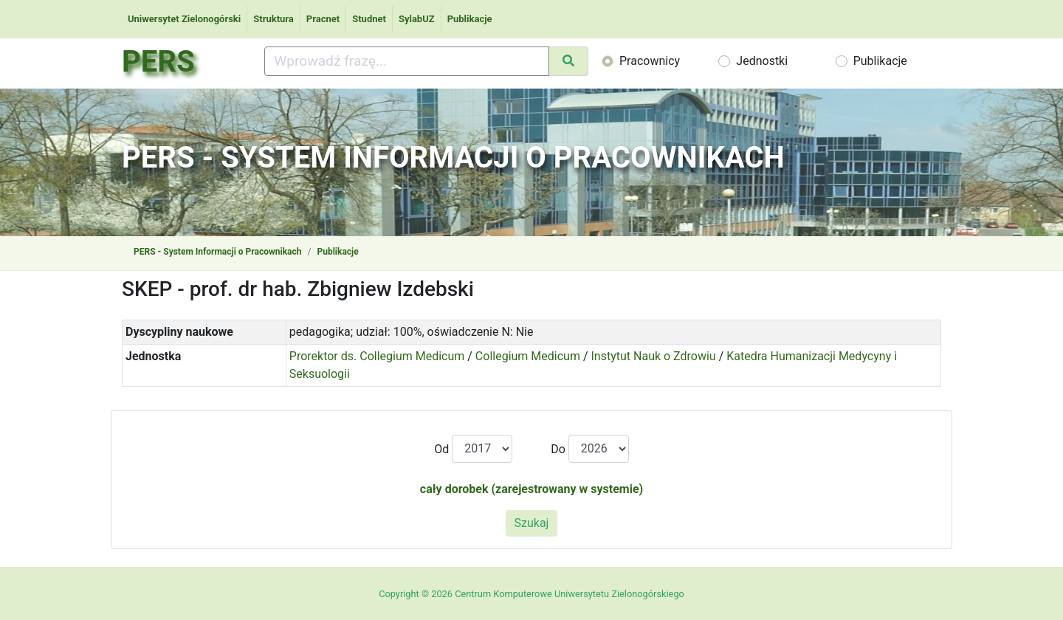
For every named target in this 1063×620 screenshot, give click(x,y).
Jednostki (762, 61)
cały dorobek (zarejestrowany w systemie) (531, 489)
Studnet (369, 18)
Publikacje (469, 18)
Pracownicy (649, 61)
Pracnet (323, 18)
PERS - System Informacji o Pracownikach (217, 252)
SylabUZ (417, 18)
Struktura (273, 18)
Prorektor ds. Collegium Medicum (377, 356)
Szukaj (532, 523)
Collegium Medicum (527, 356)
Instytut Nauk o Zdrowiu (653, 356)
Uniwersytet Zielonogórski (184, 18)
